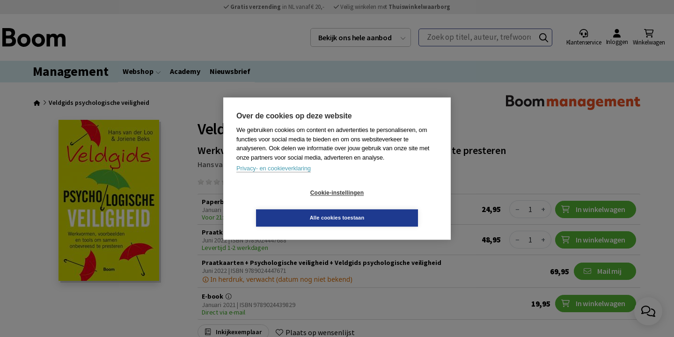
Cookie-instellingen (281, 205)
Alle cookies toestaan (393, 205)
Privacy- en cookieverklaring (273, 180)
